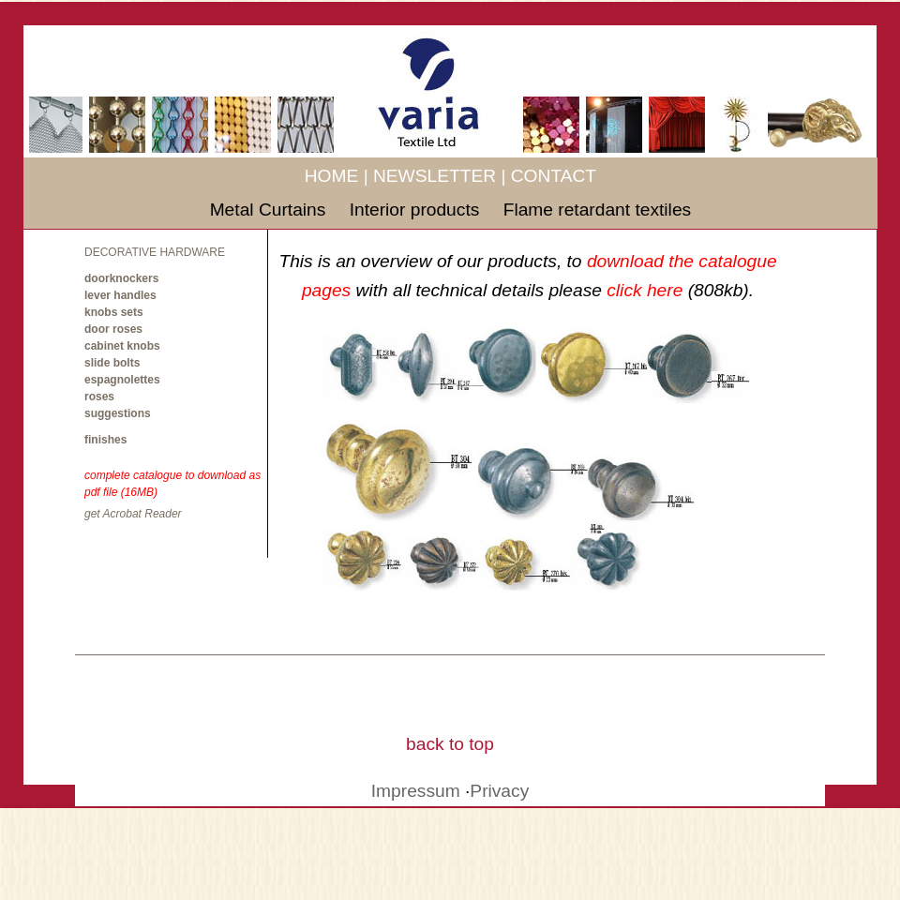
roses (99, 396)
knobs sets (113, 312)
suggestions (117, 413)
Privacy (499, 791)
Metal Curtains (270, 209)
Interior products (417, 209)
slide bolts (112, 362)
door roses (113, 329)
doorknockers (121, 278)
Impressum (415, 791)
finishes (105, 439)
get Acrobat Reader (133, 513)
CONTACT (553, 176)
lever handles (120, 295)
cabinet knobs (122, 345)
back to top (450, 744)
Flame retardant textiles (597, 209)
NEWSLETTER (434, 176)
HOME (332, 176)
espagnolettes (122, 379)
